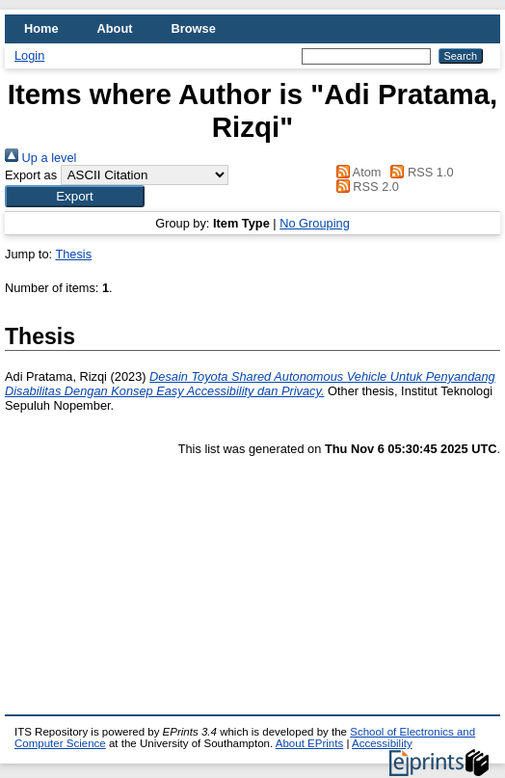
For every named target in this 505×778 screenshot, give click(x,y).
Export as (31, 175)
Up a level (40, 157)
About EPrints (309, 743)
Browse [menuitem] (194, 28)
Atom (355, 172)
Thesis (73, 254)
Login (29, 55)
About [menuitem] (115, 28)
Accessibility (382, 743)
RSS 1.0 (419, 172)
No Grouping (314, 223)
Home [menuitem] (41, 28)
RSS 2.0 (364, 186)
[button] (75, 196)
